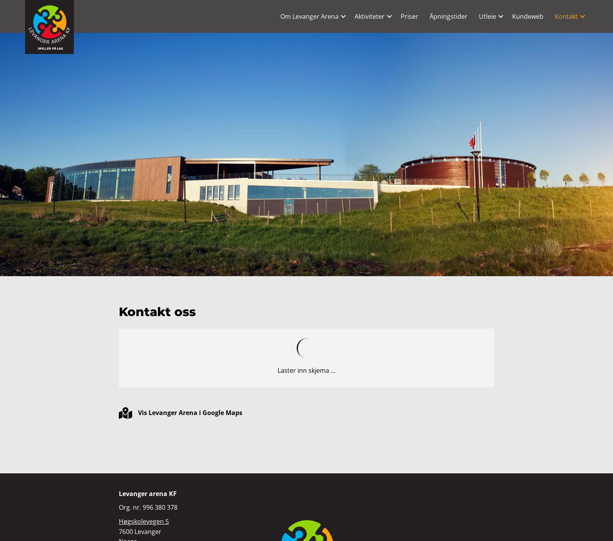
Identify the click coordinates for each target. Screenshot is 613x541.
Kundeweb (527, 16)
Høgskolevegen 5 (144, 521)
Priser (409, 16)
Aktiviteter (370, 16)
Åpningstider (449, 16)
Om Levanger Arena (309, 16)
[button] (343, 16)
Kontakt (566, 16)
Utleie (487, 16)
